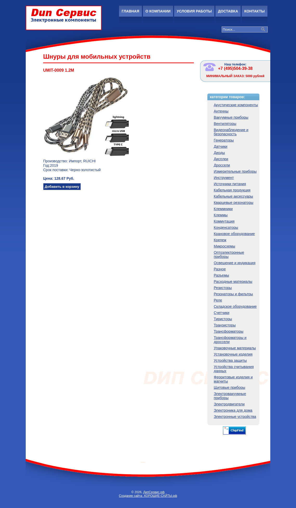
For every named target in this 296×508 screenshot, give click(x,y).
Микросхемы (224, 246)
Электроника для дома (233, 410)
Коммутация (224, 221)
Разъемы (221, 275)
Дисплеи (221, 159)
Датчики (220, 146)
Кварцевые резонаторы (233, 202)
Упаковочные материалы (235, 348)
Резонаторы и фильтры (233, 294)
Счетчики (221, 313)
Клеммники (223, 209)
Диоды (219, 153)
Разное (220, 269)
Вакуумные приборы (231, 117)
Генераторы (224, 140)
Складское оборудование (235, 306)
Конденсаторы (226, 227)
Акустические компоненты (236, 105)
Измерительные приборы (235, 171)
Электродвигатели (229, 404)
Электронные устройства (235, 417)
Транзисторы (225, 325)
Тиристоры (223, 319)
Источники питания (230, 184)
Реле (218, 300)
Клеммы (221, 215)
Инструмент (224, 178)
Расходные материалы (233, 281)
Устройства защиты (230, 360)
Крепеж (220, 240)
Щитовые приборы (229, 387)
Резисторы (223, 288)
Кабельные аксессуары (233, 196)
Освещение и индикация (234, 263)
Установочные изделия (233, 354)
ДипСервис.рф (154, 492)
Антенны (221, 111)
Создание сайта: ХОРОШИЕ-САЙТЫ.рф (148, 496)
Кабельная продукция (232, 190)
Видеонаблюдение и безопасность (231, 132)
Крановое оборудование (234, 234)
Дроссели (222, 165)
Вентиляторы (225, 124)
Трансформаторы (229, 331)
